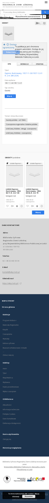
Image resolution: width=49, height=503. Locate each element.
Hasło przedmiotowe (11, 387)
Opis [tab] (9, 64)
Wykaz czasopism (9, 391)
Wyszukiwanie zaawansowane (27, 16)
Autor (5, 368)
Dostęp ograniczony (10, 46)
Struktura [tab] (39, 64)
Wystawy (6, 339)
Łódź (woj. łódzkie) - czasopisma (18, 133)
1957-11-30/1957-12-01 (13, 83)
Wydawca (6, 382)
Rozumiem (29, 496)
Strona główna (8, 307)
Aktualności (7, 405)
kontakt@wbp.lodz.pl (11, 272)
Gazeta (7, 90)
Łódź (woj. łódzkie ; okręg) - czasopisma (21, 129)
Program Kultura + (10, 320)
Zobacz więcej (8, 355)
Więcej (38, 212)
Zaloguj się (7, 439)
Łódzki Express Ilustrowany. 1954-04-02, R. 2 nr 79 (33, 191)
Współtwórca (8, 378)
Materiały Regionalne (11, 325)
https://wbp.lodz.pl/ (10, 283)
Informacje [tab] (24, 64)
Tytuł (4, 373)
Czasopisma (7, 334)
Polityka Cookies (9, 414)
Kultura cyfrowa (9, 343)
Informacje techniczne (11, 409)
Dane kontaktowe (9, 419)
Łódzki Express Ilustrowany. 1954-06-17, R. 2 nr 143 (13, 191)
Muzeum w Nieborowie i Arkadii (15, 348)
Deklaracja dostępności (12, 423)
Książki (5, 329)
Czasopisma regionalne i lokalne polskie (21, 124)
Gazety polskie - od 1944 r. (16, 120)
